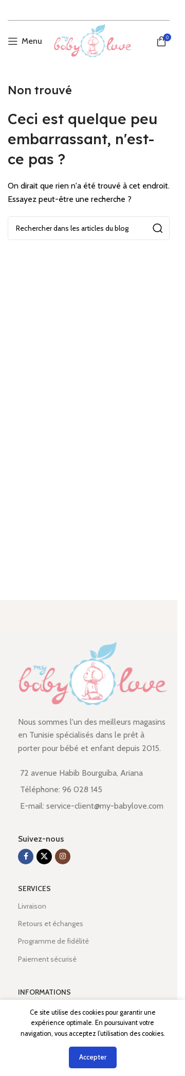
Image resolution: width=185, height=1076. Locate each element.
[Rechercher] (89, 228)
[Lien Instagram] (62, 856)
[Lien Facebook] (25, 856)
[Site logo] (92, 40)
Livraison (32, 906)
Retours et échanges (50, 923)
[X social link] (44, 856)
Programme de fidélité (53, 941)
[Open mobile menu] (25, 41)
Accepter (92, 1057)
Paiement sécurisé (47, 959)
